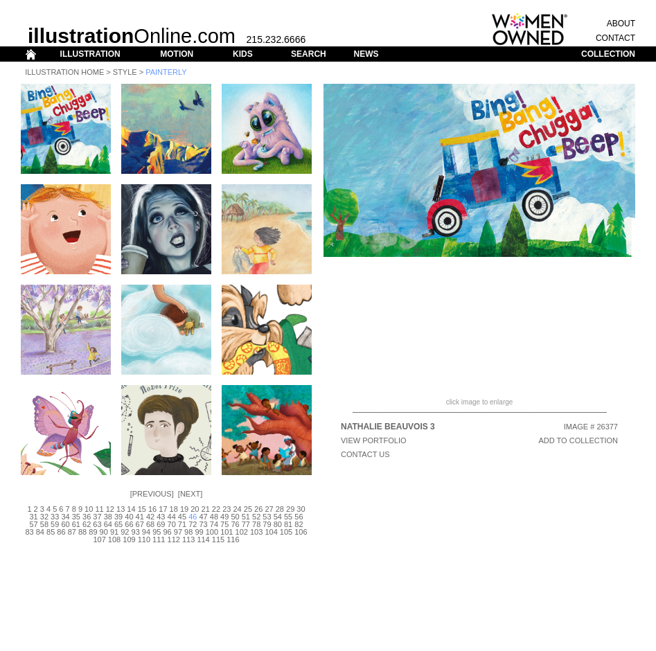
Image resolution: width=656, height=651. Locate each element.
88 (82, 532)
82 (298, 524)
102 (242, 532)
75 (224, 524)
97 (178, 532)
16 (152, 509)
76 (235, 524)
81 (288, 524)
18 (174, 509)
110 (144, 539)
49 (224, 516)
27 (269, 509)
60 (65, 524)
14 (131, 509)
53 (267, 516)
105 (286, 532)
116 (233, 539)
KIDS (243, 54)
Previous (152, 494)
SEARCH (308, 54)
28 (280, 509)
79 (267, 524)
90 (104, 532)
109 (129, 539)
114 (203, 539)
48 (214, 516)
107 (99, 539)
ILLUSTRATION (90, 54)
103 (256, 532)
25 (248, 509)
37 (97, 516)
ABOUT (621, 23)
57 (33, 524)
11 (99, 509)
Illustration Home (64, 72)
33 (55, 516)
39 (118, 516)
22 (216, 509)
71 (182, 524)
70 (172, 524)
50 (235, 516)
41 (140, 516)
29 (290, 509)
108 (114, 539)
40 (129, 516)
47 (203, 516)
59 (55, 524)
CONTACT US (365, 454)
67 (140, 524)
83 (29, 532)
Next (190, 494)
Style (125, 72)
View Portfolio (374, 440)
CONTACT (615, 38)
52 (256, 516)
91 (114, 532)
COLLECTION (608, 54)
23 (226, 509)
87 (72, 532)
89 (93, 532)
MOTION (176, 54)
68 (150, 524)
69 (161, 524)
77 (246, 524)
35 (76, 516)
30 (300, 509)
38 (108, 516)
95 (156, 532)
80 (278, 524)
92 (125, 532)
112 (174, 539)
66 (129, 524)
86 (61, 532)
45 (182, 516)
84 (40, 532)
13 (120, 509)
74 (214, 524)
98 (188, 532)
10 (89, 509)
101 (226, 532)
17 (163, 509)
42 (150, 516)
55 (288, 516)
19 (184, 509)
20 (194, 509)
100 (212, 532)
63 (97, 524)
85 (50, 532)
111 (158, 539)
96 (167, 532)
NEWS (365, 54)
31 (33, 516)
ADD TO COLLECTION (578, 440)
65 (118, 524)
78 (256, 524)
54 (278, 516)
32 (44, 516)
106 (300, 532)
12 (110, 509)
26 (258, 509)
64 (108, 524)
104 (271, 532)
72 (192, 524)
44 (172, 516)
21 (206, 509)
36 (86, 516)
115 (218, 539)
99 (199, 532)
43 (161, 516)
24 (237, 509)
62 (86, 524)
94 (146, 532)
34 (65, 516)
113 (188, 539)
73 (203, 524)
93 (136, 532)
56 (298, 516)
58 (44, 524)
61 (76, 524)
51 (246, 516)
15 (142, 509)
